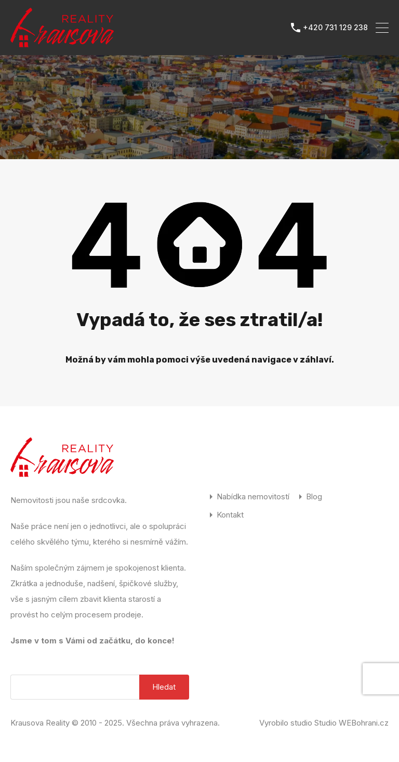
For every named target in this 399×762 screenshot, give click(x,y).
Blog (314, 496)
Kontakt (230, 515)
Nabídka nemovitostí (253, 496)
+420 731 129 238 (335, 27)
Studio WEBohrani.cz (351, 723)
